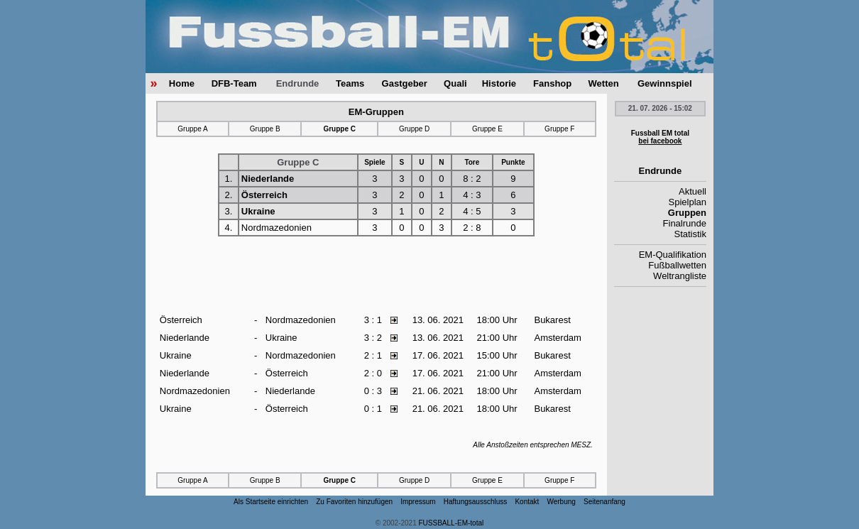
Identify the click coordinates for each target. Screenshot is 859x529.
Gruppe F (559, 129)
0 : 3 (373, 391)
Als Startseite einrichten (271, 502)
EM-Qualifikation (672, 254)
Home (182, 83)
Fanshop (552, 83)
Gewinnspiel (665, 83)
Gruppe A (192, 129)
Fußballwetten (677, 265)
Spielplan (688, 202)
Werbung (561, 502)
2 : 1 (373, 355)
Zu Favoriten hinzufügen (354, 502)
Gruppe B (265, 129)
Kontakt (527, 502)
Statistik (690, 234)
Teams (350, 83)
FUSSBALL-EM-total (451, 523)
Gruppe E (487, 129)
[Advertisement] (376, 275)
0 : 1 (373, 408)
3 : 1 (373, 320)
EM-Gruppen (376, 112)
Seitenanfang (604, 502)
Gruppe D (414, 129)
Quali (455, 83)
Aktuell (692, 191)
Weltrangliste (679, 276)
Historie (499, 83)
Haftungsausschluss (476, 502)
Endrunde (297, 83)
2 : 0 (373, 373)
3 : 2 (373, 337)
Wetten (604, 83)
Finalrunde (684, 223)
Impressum (417, 502)
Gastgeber (404, 83)
